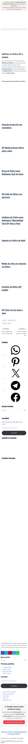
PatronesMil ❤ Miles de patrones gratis (12, 741)
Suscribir (14, 433)
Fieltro (4, 320)
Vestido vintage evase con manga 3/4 (20, 332)
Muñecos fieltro (12, 320)
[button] (14, 29)
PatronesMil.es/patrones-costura (16, 7)
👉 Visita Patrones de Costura (14, 722)
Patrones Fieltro (6, 323)
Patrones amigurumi (19, 732)
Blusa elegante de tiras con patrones (7, 331)
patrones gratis (6, 69)
